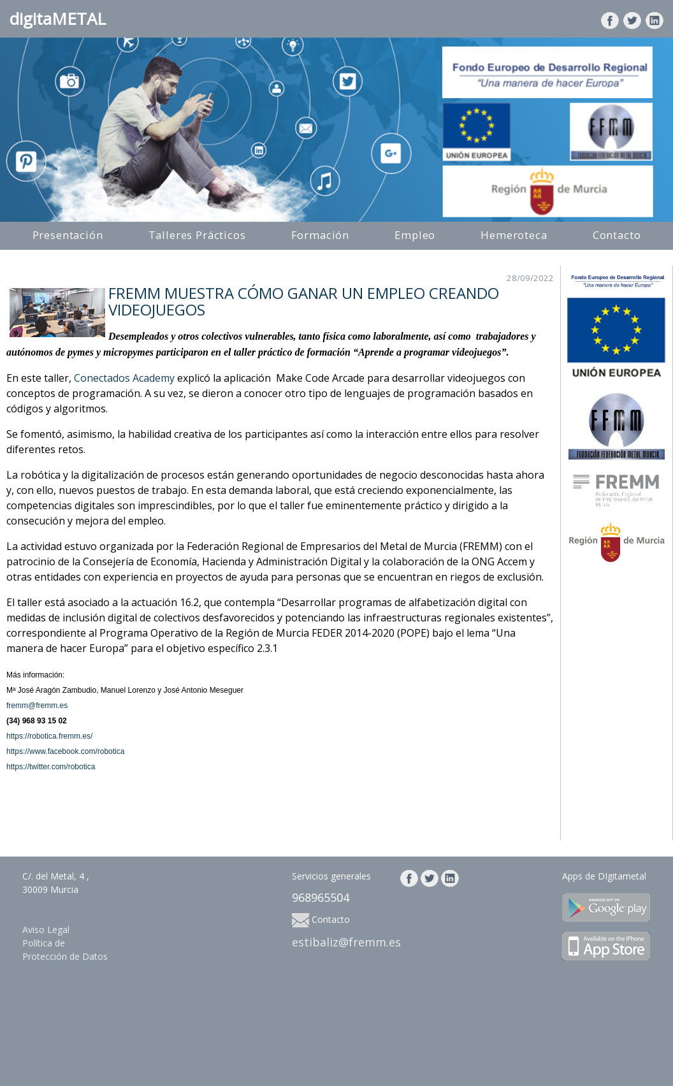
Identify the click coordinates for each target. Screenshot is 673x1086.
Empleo (414, 235)
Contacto (617, 235)
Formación (320, 235)
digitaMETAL (58, 18)
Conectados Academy (124, 378)
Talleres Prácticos (197, 235)
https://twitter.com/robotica (50, 766)
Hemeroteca (514, 235)
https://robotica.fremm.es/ (49, 736)
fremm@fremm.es (37, 705)
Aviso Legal (45, 929)
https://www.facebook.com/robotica (65, 751)
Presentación (68, 235)
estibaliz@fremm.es (346, 942)
